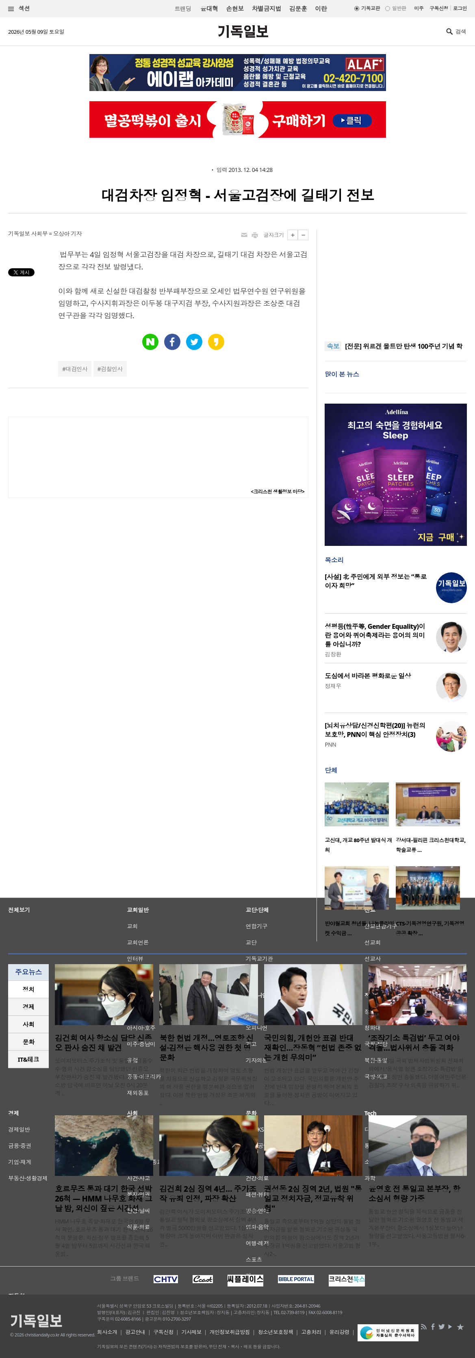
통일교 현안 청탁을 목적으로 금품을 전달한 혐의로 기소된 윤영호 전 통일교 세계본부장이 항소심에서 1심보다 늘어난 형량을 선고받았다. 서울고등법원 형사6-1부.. (417, 1228)
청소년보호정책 (275, 1332)
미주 (418, 8)
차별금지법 (266, 8)
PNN (330, 744)
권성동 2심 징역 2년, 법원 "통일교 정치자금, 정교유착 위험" (313, 1199)
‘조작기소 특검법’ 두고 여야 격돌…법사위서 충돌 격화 (414, 1043)
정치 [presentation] (29, 989)
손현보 (234, 8)
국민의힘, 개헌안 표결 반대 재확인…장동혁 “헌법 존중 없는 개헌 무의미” (313, 1048)
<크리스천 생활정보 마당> (277, 491)
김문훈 (298, 8)
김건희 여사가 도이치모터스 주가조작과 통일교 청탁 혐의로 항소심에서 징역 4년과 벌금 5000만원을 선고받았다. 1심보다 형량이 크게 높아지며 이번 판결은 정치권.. (208, 1228)
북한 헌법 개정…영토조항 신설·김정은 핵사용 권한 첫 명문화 (206, 1048)
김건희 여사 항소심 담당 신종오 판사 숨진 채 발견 (103, 1043)
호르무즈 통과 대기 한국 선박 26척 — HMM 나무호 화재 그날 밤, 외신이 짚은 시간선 (103, 1199)
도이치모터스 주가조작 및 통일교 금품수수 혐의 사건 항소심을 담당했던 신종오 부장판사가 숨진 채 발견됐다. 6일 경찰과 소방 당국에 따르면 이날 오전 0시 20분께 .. (104, 1077)
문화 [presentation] (29, 1042)
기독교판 (370, 8)
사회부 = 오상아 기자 (56, 233)
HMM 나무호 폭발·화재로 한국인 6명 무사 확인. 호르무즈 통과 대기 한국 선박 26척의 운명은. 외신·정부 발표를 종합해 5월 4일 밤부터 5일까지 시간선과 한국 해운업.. (104, 1237)
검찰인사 (112, 369)
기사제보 (191, 1332)
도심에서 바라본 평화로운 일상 (368, 675)
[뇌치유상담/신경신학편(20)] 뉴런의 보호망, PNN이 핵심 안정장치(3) (375, 730)
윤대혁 (209, 8)
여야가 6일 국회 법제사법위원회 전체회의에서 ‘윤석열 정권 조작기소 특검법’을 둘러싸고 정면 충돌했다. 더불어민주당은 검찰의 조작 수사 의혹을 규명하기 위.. (417, 1073)
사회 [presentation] (29, 1024)
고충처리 (311, 1332)
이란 (321, 8)
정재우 (333, 686)
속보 (333, 346)
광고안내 (135, 1332)
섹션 (19, 8)
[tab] (28, 989)
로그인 (460, 8)
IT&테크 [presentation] (28, 1059)
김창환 (333, 654)
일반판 (399, 8)
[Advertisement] (396, 280)
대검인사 (77, 369)
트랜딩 (183, 9)
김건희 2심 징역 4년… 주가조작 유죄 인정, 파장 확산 (207, 1194)
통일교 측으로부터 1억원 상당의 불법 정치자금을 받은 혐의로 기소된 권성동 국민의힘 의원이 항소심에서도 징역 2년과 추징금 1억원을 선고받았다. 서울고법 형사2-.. (312, 1237)
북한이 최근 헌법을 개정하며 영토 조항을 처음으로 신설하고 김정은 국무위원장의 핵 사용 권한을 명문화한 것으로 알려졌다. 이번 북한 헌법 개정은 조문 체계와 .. (208, 1087)
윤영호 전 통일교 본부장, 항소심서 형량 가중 (414, 1194)
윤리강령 (339, 1332)
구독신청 (438, 8)
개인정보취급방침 (230, 1332)
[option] (360, 820)
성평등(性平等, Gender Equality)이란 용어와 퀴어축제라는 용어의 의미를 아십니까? (375, 635)
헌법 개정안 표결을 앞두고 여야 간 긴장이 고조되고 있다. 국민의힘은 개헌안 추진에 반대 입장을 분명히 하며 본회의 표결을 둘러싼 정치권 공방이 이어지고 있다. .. (311, 1087)
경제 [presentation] (29, 1007)
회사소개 (107, 1332)
